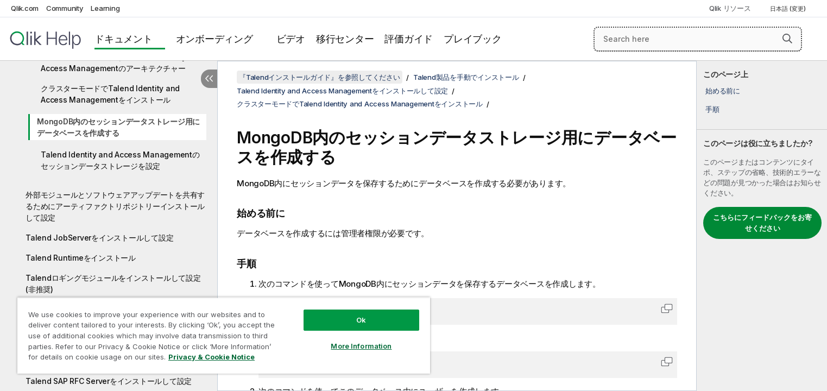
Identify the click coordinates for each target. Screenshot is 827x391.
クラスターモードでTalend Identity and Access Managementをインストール (110, 94)
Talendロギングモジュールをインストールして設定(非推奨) (113, 283)
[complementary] (762, 226)
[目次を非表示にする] (209, 79)
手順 (712, 109)
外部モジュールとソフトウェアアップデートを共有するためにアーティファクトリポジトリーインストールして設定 (115, 206)
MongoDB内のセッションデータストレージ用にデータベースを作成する (118, 127)
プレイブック (473, 39)
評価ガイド (408, 39)
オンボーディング (214, 39)
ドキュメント (123, 39)
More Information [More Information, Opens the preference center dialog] (361, 346)
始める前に (722, 90)
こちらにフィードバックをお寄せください (762, 222)
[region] (223, 335)
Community (65, 8)
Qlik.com (25, 8)
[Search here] (698, 39)
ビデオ (290, 39)
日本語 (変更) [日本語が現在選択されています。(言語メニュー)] (788, 8)
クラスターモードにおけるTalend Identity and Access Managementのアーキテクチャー (121, 62)
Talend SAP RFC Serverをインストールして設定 (109, 381)
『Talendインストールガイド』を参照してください (319, 77)
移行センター (345, 39)
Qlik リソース (730, 8)
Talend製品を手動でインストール (466, 77)
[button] (787, 38)
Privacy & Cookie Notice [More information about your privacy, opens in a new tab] (211, 356)
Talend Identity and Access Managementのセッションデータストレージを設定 (120, 160)
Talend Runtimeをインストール (81, 257)
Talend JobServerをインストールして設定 (99, 237)
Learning (105, 8)
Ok (361, 320)
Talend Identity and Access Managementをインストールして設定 (342, 90)
